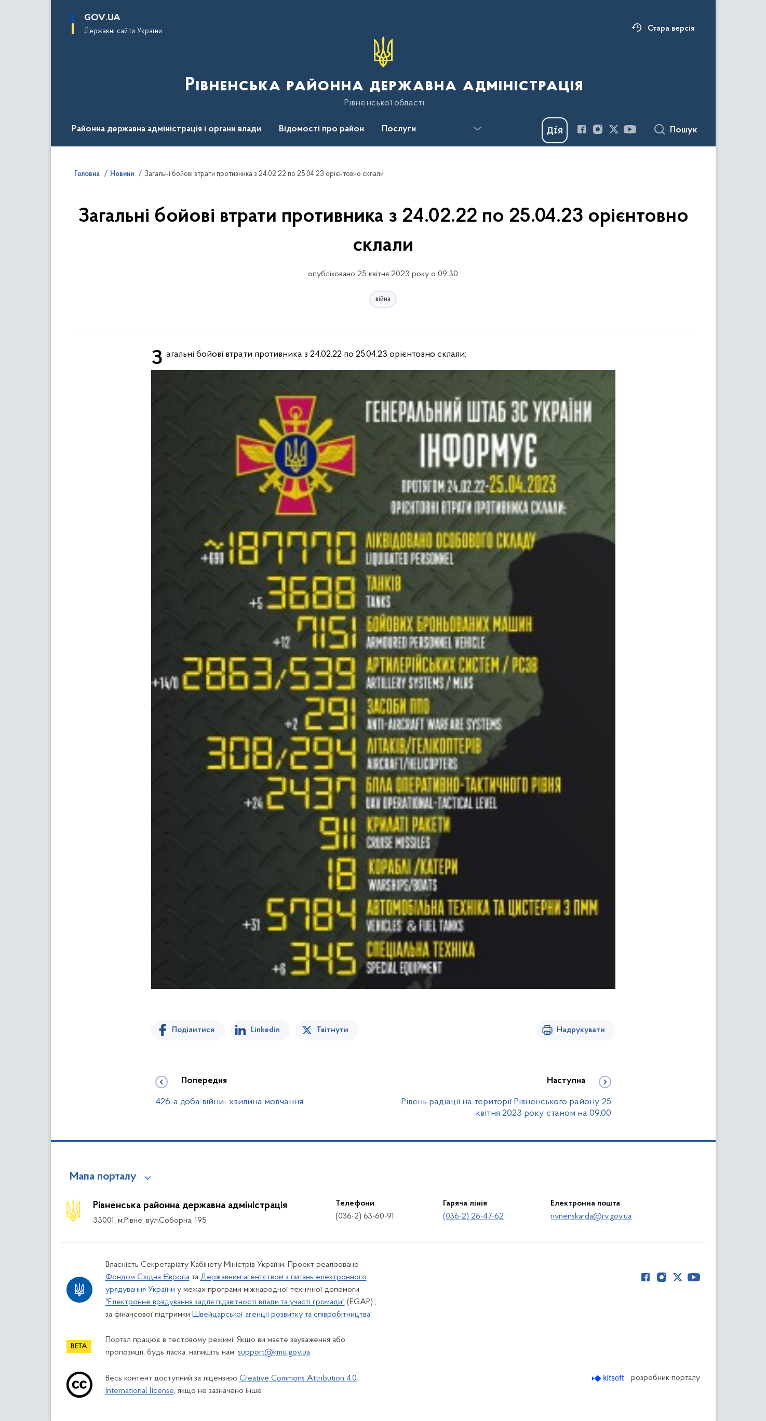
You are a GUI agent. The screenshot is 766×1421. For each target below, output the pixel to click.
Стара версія (671, 28)
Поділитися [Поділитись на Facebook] (193, 1030)
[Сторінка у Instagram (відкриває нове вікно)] (598, 129)
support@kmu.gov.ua (274, 1352)
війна (383, 299)
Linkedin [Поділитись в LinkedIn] (265, 1030)
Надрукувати (581, 1030)
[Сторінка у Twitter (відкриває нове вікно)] (614, 129)
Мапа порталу (103, 1177)
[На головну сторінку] (383, 72)
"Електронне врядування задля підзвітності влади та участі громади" (225, 1302)
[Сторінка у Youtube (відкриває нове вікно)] (630, 129)
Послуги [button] (399, 129)
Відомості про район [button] (321, 129)
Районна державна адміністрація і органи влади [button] (166, 129)
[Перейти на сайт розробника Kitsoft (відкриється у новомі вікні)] (609, 1378)
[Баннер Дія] (555, 130)
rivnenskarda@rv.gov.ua (590, 1216)
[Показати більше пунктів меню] (478, 129)
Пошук (683, 130)
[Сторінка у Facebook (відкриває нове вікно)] (581, 129)
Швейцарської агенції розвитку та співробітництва (281, 1314)
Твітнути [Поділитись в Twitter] (332, 1030)
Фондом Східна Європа (147, 1277)
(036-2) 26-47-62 (473, 1216)
